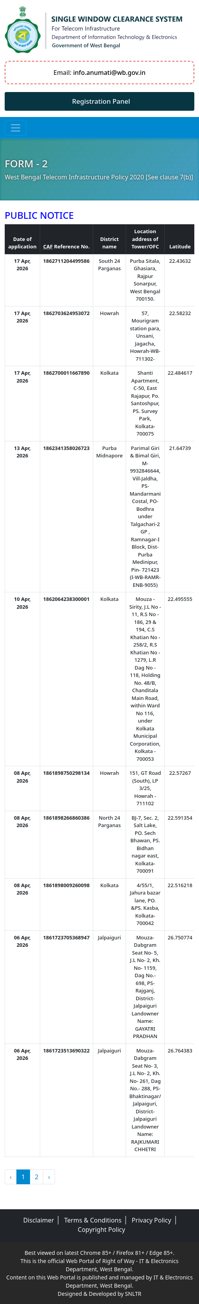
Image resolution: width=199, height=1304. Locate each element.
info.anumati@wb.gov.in (109, 72)
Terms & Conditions (93, 1220)
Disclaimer (38, 1220)
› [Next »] (49, 1177)
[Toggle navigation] (16, 128)
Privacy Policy (151, 1220)
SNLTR (133, 1293)
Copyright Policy (101, 1229)
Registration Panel (101, 101)
